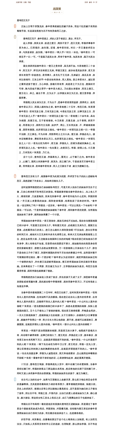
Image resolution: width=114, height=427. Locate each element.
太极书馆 (19, 2)
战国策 (57, 8)
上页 (93, 416)
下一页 (57, 416)
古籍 (25, 2)
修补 (90, 2)
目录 (86, 2)
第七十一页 (57, 12)
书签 (29, 2)
